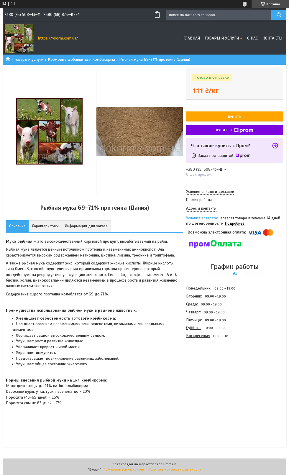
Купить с (234, 130)
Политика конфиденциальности (174, 469)
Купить (234, 117)
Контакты (272, 38)
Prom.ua (169, 464)
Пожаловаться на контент (125, 469)
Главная (191, 38)
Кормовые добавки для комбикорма (81, 59)
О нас (252, 38)
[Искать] (278, 15)
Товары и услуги (222, 38)
